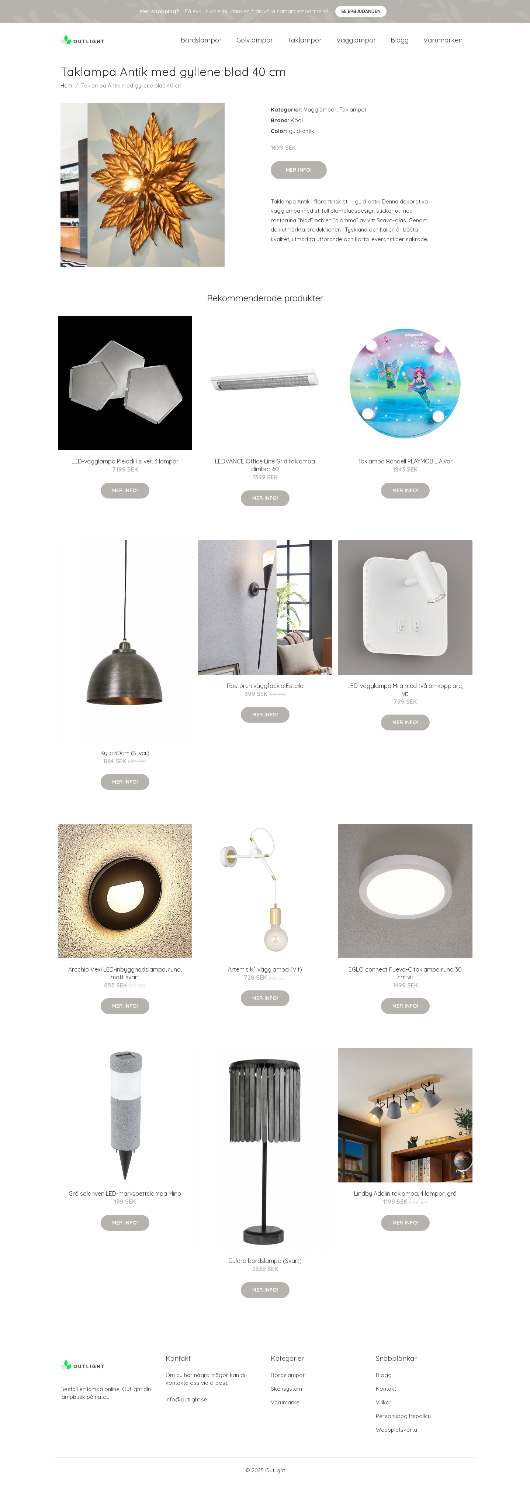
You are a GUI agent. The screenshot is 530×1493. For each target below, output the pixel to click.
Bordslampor (201, 45)
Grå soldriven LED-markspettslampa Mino (125, 1203)
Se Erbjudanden (361, 11)
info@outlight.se (186, 1409)
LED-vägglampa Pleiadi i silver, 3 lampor (125, 471)
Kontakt (386, 1398)
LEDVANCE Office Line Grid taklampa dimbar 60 (265, 475)
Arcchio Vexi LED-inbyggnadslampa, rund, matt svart (125, 983)
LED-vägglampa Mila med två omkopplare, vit (405, 699)
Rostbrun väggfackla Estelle (265, 695)
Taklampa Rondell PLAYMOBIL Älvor (405, 471)
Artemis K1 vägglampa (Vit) (265, 979)
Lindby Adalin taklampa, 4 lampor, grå (405, 1203)
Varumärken (443, 45)
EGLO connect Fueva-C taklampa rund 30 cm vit (405, 983)
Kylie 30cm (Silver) (124, 762)
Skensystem (286, 1398)
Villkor (384, 1412)
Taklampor (305, 45)
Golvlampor (254, 45)
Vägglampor (356, 45)
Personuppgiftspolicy (403, 1425)
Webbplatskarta (396, 1439)
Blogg (400, 45)
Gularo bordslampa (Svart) (265, 1270)
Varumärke (285, 1412)
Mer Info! (299, 179)
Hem (66, 95)
